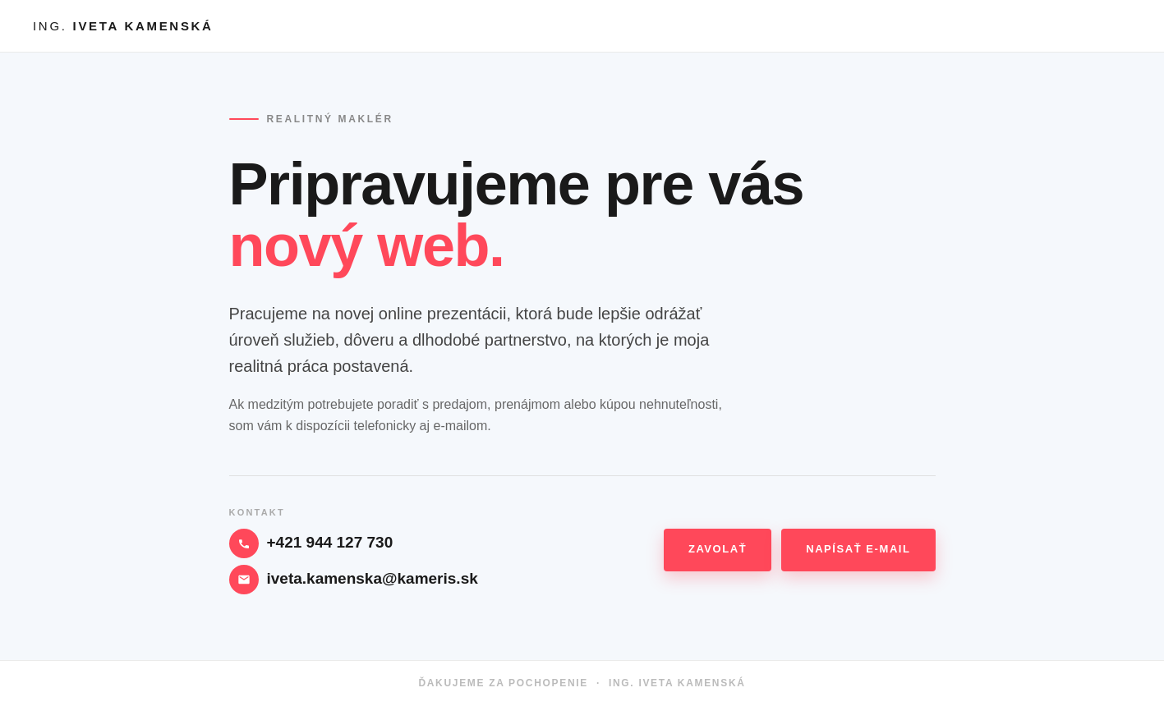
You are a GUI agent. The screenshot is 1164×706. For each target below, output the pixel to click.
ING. (123, 26)
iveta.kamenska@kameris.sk (372, 578)
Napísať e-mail (858, 549)
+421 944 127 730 (330, 542)
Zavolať (717, 549)
